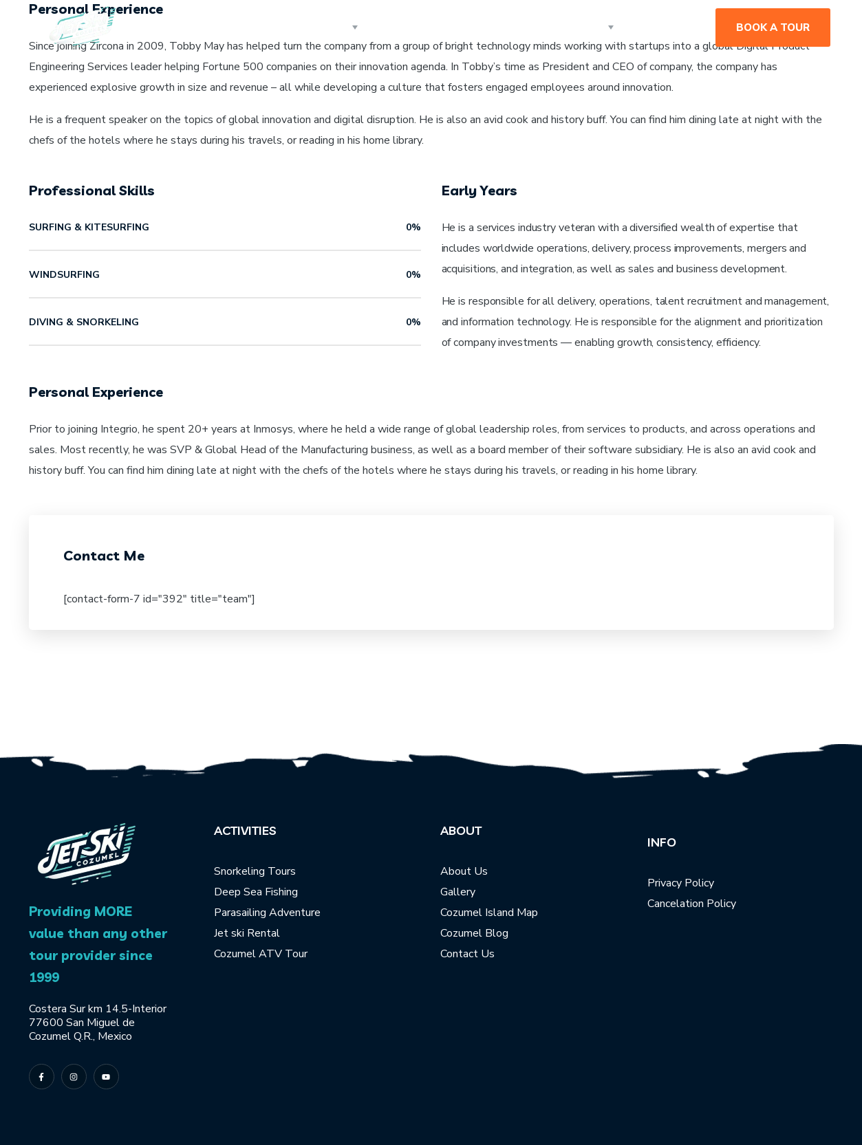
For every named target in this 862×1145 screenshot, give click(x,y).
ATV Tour (283, 953)
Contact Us (467, 953)
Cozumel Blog (474, 933)
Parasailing (240, 912)
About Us (464, 871)
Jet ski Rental (247, 933)
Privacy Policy (680, 883)
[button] (772, 27)
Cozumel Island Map (489, 912)
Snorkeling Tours (255, 871)
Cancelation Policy (691, 903)
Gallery (457, 891)
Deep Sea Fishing (256, 891)
